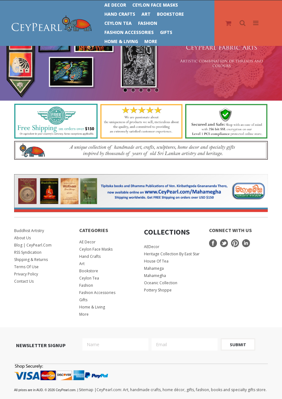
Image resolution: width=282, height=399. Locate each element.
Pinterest (235, 243)
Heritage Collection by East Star (172, 254)
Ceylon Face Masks (155, 5)
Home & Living (121, 41)
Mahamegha (155, 275)
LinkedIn (246, 243)
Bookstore (170, 14)
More (150, 41)
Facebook (213, 243)
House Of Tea (156, 261)
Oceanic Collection (160, 282)
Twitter (224, 243)
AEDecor (151, 246)
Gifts (166, 32)
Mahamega (154, 268)
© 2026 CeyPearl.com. (46, 390)
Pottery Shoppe (158, 290)
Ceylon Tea (118, 23)
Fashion (147, 23)
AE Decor (115, 5)
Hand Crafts (119, 14)
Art (146, 14)
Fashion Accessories (129, 32)
